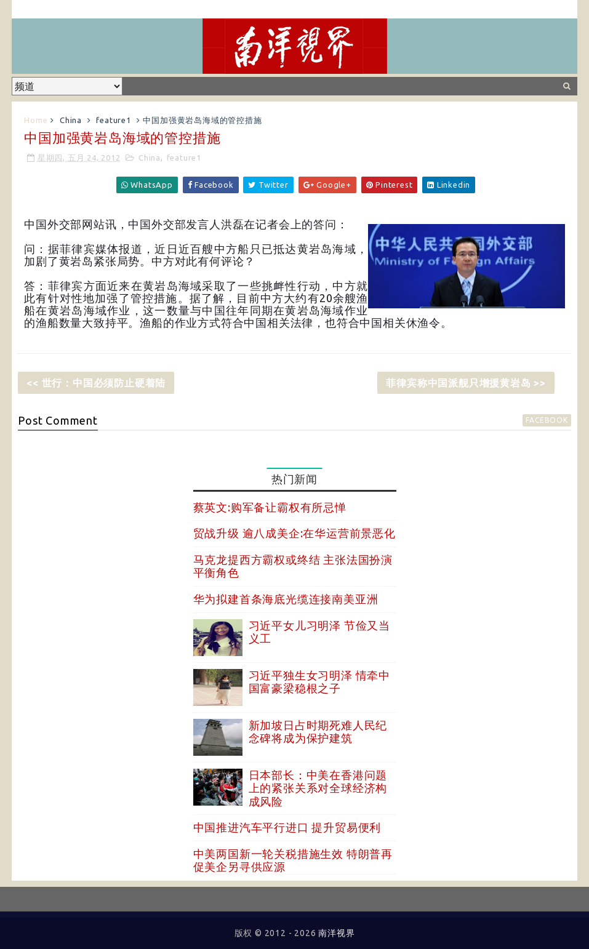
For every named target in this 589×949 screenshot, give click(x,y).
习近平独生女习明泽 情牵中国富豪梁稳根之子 (319, 682)
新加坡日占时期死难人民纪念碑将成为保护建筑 (318, 732)
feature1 (113, 120)
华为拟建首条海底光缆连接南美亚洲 (286, 599)
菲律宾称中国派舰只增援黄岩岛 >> (466, 382)
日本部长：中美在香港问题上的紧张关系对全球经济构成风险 (318, 788)
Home (35, 120)
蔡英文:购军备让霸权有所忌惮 (270, 507)
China (71, 120)
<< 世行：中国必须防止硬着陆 (96, 382)
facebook (546, 420)
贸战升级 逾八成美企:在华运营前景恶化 (294, 533)
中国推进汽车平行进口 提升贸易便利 (287, 827)
